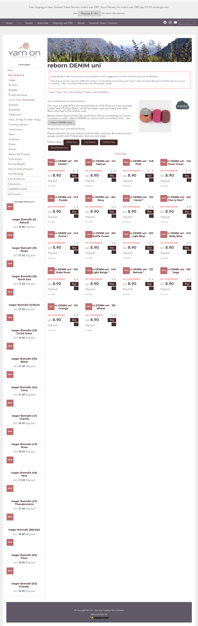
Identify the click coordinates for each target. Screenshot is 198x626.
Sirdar (12, 144)
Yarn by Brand (16, 75)
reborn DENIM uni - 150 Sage (176, 271)
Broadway (14, 110)
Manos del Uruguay (19, 154)
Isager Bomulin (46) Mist (24, 474)
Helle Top (71, 142)
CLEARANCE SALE (17, 189)
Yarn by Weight (16, 164)
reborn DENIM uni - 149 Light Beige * (101, 271)
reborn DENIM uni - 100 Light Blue (138, 235)
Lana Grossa (16, 129)
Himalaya (14, 139)
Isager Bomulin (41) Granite (24, 417)
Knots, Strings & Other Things (25, 120)
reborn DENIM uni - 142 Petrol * (63, 235)
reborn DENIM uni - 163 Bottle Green (101, 235)
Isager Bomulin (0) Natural (24, 221)
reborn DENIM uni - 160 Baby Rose (63, 271)
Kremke (13, 90)
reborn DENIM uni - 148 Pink (138, 163)
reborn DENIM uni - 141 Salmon (100, 163)
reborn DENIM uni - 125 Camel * (138, 199)
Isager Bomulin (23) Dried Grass (24, 332)
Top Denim (89, 142)
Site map (98, 610)
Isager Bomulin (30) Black (24, 360)
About (81, 23)
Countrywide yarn (18, 125)
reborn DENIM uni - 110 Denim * (63, 163)
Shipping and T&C (63, 23)
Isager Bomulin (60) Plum (24, 557)
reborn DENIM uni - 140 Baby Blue (176, 235)
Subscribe (42, 23)
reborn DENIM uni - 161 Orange (63, 307)
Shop (19, 23)
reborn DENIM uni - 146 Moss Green (176, 163)
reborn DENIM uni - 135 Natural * (138, 271)
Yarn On (89, 610)
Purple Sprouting (18, 95)
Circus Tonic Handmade (21, 100)
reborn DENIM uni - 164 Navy (101, 199)
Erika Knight (15, 159)
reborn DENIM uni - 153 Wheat (100, 307)
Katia (12, 134)
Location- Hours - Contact (103, 23)
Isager (12, 80)
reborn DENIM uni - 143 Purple (63, 199)
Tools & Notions (16, 179)
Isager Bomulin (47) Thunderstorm (24, 503)
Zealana (13, 105)
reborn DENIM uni (101, 92)
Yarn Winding (15, 174)
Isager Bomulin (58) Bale (24, 529)
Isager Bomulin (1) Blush (24, 304)
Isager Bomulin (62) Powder (24, 585)
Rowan (12, 149)
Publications (14, 184)
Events (29, 23)
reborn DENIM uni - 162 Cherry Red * (176, 199)
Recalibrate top (59, 148)
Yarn (10, 70)
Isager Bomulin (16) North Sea (24, 278)
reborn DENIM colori (61, 122)
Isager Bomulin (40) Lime (24, 389)
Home (9, 23)
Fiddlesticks (15, 115)
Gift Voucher (14, 194)
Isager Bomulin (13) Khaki (24, 250)
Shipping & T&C (89, 13)
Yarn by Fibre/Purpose (20, 169)
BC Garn (13, 85)
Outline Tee (109, 142)
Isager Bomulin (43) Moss (24, 446)
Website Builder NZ (99, 614)
